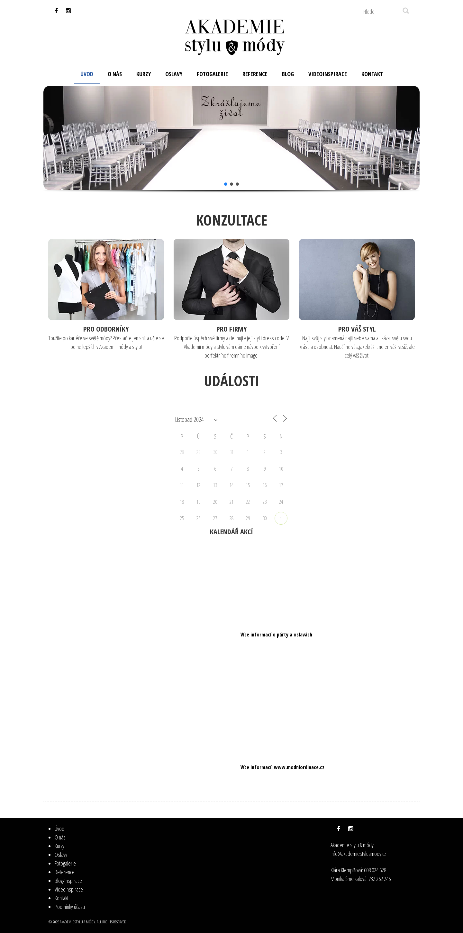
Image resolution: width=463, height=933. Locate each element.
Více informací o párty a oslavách (276, 634)
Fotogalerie (65, 863)
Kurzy (59, 846)
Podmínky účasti (70, 907)
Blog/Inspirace (68, 880)
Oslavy (61, 854)
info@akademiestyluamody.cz (358, 853)
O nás (60, 837)
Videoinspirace (69, 889)
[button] (53, 138)
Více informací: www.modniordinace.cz (282, 767)
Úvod (59, 828)
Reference (65, 872)
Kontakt (61, 898)
